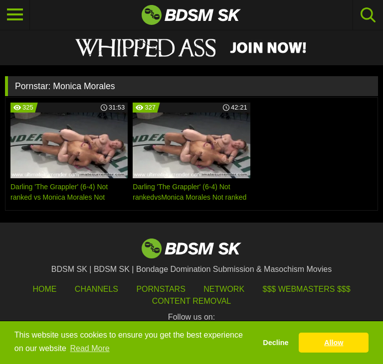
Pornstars (160, 289)
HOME (44, 289)
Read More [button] (90, 348)
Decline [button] (275, 343)
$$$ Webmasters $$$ (307, 289)
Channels (96, 289)
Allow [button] (333, 343)
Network (223, 289)
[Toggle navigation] (15, 15)
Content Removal (191, 301)
